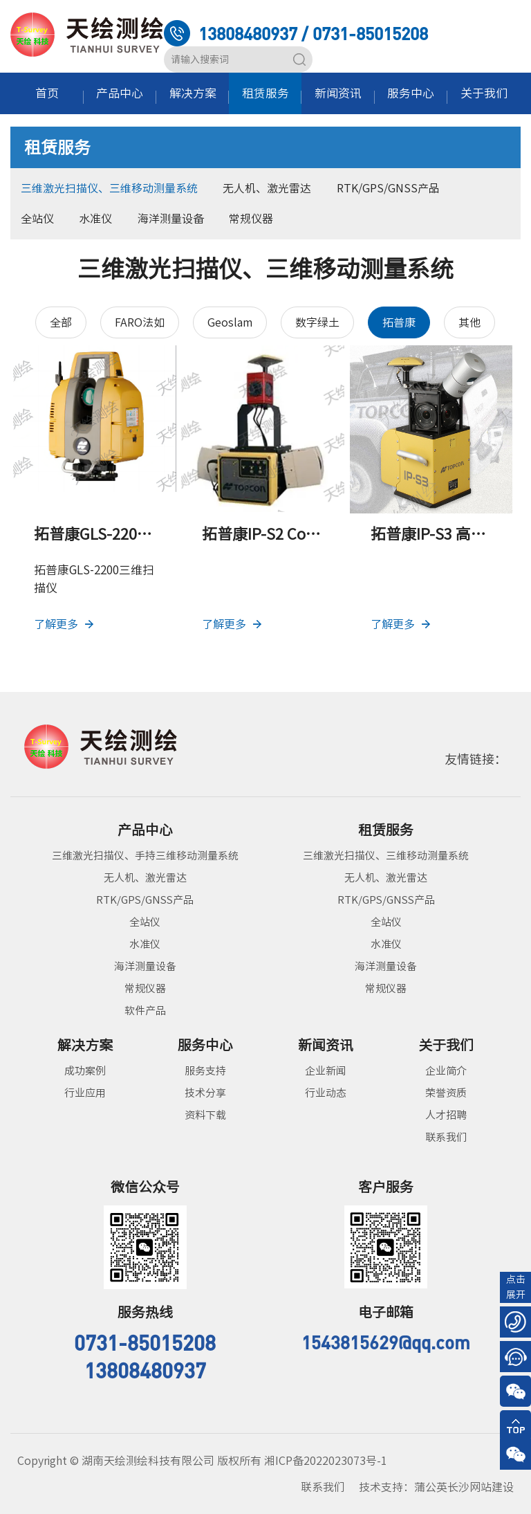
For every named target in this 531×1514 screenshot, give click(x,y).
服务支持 (205, 1071)
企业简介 (446, 1071)
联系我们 (446, 1137)
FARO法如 (140, 322)
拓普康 (399, 322)
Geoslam (229, 322)
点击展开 (515, 1287)
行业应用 (85, 1093)
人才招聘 (446, 1115)
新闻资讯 (338, 93)
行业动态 (325, 1093)
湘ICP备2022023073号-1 (325, 1460)
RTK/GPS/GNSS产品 (388, 188)
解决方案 (192, 93)
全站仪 (37, 218)
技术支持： (436, 1487)
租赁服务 (265, 93)
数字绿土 (317, 322)
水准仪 (95, 218)
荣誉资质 (446, 1093)
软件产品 (145, 1010)
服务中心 (410, 93)
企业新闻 (325, 1071)
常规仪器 (251, 218)
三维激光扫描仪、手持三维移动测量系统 (145, 855)
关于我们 (483, 93)
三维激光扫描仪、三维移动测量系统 (109, 188)
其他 (469, 322)
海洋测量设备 (171, 218)
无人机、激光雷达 (267, 188)
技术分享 (205, 1093)
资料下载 (205, 1115)
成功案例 (85, 1071)
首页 (47, 93)
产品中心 (119, 93)
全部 (61, 322)
